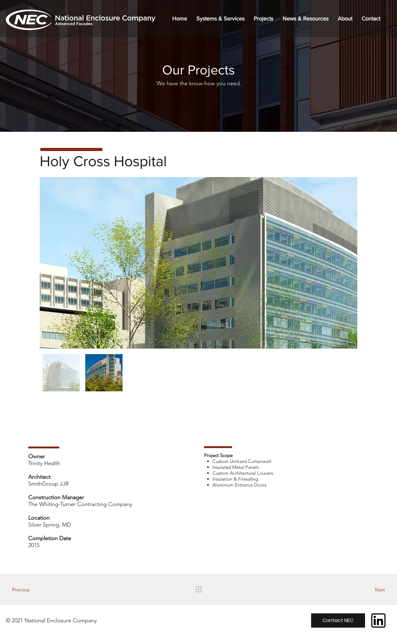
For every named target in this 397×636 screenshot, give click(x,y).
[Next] (363, 589)
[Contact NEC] (338, 620)
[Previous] (34, 589)
